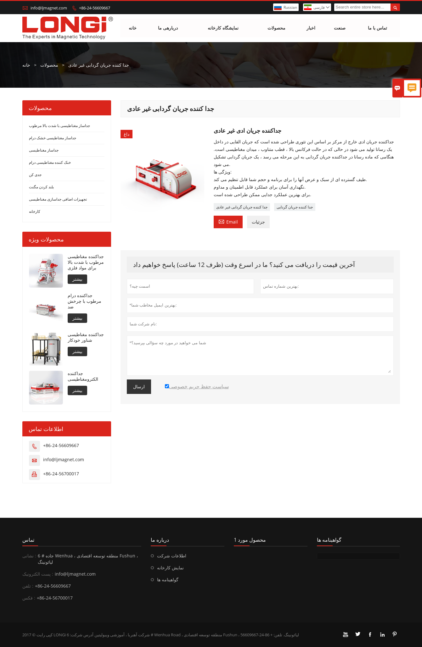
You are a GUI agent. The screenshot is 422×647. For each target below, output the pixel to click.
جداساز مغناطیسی (44, 150)
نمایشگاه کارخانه (223, 28)
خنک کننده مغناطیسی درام (50, 162)
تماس (28, 539)
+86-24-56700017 (61, 474)
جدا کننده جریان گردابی (295, 207)
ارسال (139, 386)
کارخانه (34, 211)
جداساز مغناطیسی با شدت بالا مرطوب (59, 125)
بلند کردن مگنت (41, 187)
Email (228, 221)
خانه (133, 28)
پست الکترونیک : (37, 574)
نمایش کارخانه (170, 568)
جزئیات (258, 222)
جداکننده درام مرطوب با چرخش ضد (84, 301)
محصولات (276, 28)
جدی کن (35, 174)
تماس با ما (377, 28)
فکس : (28, 598)
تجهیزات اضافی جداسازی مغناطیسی (58, 199)
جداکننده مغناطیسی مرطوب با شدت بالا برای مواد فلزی (86, 262)
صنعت (340, 28)
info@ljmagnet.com (49, 8)
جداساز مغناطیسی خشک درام (52, 138)
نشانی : (29, 556)
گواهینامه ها (167, 580)
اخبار (311, 28)
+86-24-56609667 (94, 8)
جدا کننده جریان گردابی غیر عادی (241, 207)
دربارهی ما (168, 28)
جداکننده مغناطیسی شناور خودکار (86, 337)
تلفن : (27, 586)
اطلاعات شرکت (171, 556)
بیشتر (77, 279)
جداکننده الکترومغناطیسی (83, 376)
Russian (290, 7)
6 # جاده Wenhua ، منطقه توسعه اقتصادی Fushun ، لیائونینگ (88, 559)
